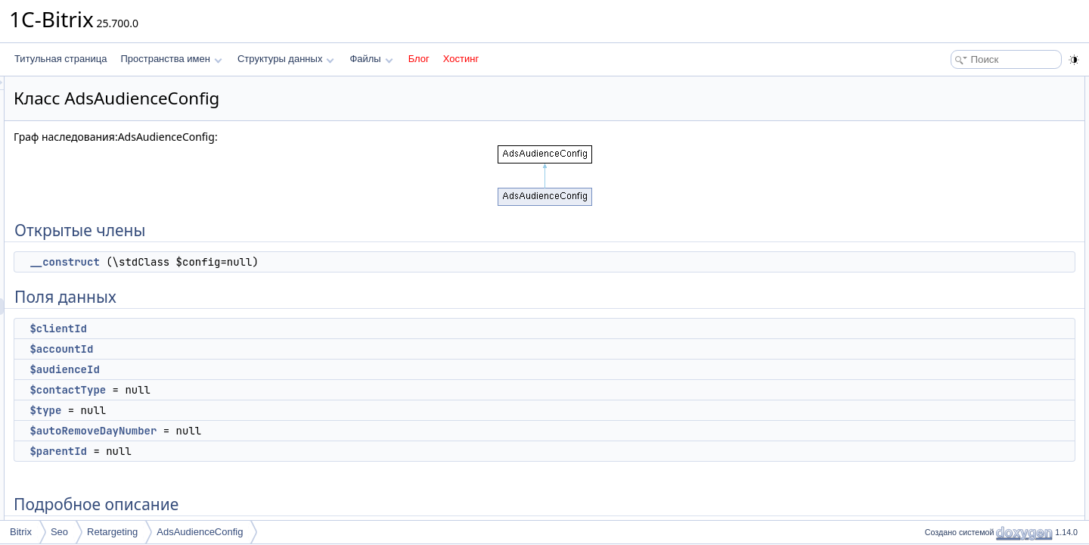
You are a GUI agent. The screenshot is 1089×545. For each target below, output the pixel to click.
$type (234, 410)
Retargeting (112, 531)
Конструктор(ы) (952, 268)
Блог (419, 58)
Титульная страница (60, 58)
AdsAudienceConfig (200, 531)
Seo (59, 531)
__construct (253, 262)
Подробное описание (965, 251)
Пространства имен (171, 58)
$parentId (247, 451)
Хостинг (461, 58)
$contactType (257, 390)
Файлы (370, 58)
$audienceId (253, 369)
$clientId (247, 328)
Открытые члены (956, 84)
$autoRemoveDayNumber (282, 431)
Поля (931, 301)
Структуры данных (285, 58)
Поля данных (948, 118)
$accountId (250, 349)
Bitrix (21, 531)
